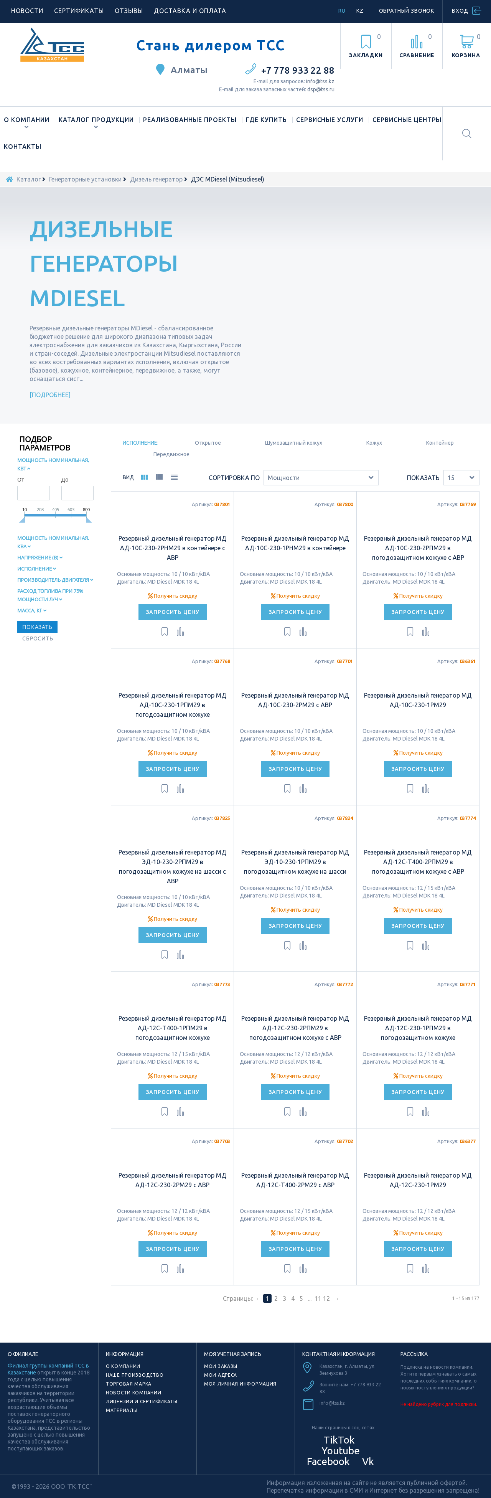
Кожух (374, 443)
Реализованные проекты (190, 119)
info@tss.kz (320, 81)
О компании (26, 119)
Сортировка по (234, 477)
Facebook (327, 1461)
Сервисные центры (407, 119)
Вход (460, 11)
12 (326, 1298)
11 (318, 1298)
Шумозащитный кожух (293, 443)
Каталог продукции (96, 119)
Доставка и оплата (190, 10)
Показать (423, 477)
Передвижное (171, 454)
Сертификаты (79, 10)
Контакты (22, 146)
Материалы (121, 1410)
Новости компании (133, 1392)
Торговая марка (129, 1383)
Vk (367, 1461)
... (309, 1298)
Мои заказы (220, 1366)
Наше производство (134, 1375)
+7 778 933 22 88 (297, 70)
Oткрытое (208, 443)
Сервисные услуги (329, 119)
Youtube (339, 1450)
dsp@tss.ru (320, 89)
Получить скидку (172, 596)
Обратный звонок (407, 11)
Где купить (266, 119)
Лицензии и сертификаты (142, 1401)
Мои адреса (220, 1375)
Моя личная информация (240, 1383)
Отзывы (129, 10)
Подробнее (50, 394)
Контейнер (440, 443)
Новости (27, 10)
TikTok (339, 1439)
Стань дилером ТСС (210, 45)
